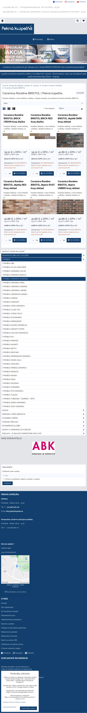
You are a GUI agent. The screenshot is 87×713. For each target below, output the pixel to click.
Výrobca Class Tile (11, 310)
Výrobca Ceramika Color (14, 271)
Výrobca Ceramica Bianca (14, 275)
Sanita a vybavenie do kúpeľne (44, 430)
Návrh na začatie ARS (9, 640)
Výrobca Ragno (9, 376)
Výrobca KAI (8, 337)
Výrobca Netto (9, 348)
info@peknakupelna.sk (14, 511)
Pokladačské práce (8, 615)
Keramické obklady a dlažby (44, 255)
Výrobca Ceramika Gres (13, 283)
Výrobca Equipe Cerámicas (14, 325)
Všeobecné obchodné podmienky (13, 628)
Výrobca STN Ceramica (12, 391)
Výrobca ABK (8, 263)
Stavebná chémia (44, 418)
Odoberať (7, 483)
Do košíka (20, 173)
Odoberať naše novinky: (11, 471)
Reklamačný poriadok (9, 632)
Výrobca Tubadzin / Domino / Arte (18, 399)
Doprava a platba (7, 624)
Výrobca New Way (10, 352)
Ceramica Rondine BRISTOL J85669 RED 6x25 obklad (15, 184)
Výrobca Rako (8, 379)
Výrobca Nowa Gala (11, 360)
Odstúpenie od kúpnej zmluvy (12, 644)
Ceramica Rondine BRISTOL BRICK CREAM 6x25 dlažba (14, 118)
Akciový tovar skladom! (13, 252)
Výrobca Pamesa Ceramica (14, 368)
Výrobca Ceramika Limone (14, 290)
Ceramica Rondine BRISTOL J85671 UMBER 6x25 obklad (69, 184)
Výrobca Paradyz (10, 372)
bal (7, 173)
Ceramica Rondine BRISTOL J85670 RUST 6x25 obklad (43, 184)
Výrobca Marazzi (10, 341)
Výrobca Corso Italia (12, 314)
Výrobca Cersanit (10, 302)
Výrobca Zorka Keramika (14, 403)
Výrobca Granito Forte (13, 329)
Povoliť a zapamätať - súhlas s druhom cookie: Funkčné (15, 585)
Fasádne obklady (44, 422)
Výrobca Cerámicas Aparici (14, 294)
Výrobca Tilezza (10, 395)
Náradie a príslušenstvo (44, 414)
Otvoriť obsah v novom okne (15, 592)
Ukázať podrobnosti (9, 707)
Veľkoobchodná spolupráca (11, 619)
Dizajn (44, 410)
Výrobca (44, 259)
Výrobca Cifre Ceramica (13, 306)
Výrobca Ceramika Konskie (14, 287)
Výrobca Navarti (10, 344)
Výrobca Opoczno (10, 364)
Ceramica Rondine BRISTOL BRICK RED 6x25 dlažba (41, 118)
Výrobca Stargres (10, 387)
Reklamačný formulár (9, 636)
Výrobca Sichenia (10, 383)
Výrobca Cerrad (10, 298)
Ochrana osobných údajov (11, 648)
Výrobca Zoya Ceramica (13, 406)
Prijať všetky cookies (28, 708)
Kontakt (4, 603)
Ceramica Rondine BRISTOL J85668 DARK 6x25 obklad (70, 118)
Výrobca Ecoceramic (12, 317)
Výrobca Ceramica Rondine (15, 279)
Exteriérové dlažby (44, 426)
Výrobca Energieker (11, 321)
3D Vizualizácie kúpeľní (9, 611)
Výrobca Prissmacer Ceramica (16, 356)
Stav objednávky (7, 607)
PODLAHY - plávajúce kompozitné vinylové (44, 433)
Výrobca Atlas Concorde (14, 267)
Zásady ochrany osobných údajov (14, 702)
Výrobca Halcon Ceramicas (15, 333)
